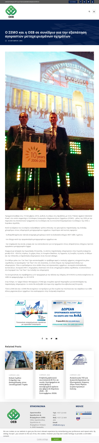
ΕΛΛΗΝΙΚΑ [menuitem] (73, 2)
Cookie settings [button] (42, 439)
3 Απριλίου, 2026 (14, 376)
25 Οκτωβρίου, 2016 (15, 41)
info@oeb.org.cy (59, 425)
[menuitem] (73, 2)
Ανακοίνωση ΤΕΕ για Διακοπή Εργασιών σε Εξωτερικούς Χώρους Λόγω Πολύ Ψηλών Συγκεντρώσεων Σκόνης (79, 384)
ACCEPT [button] (56, 439)
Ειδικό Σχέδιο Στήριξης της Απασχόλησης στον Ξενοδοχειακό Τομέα (18, 381)
